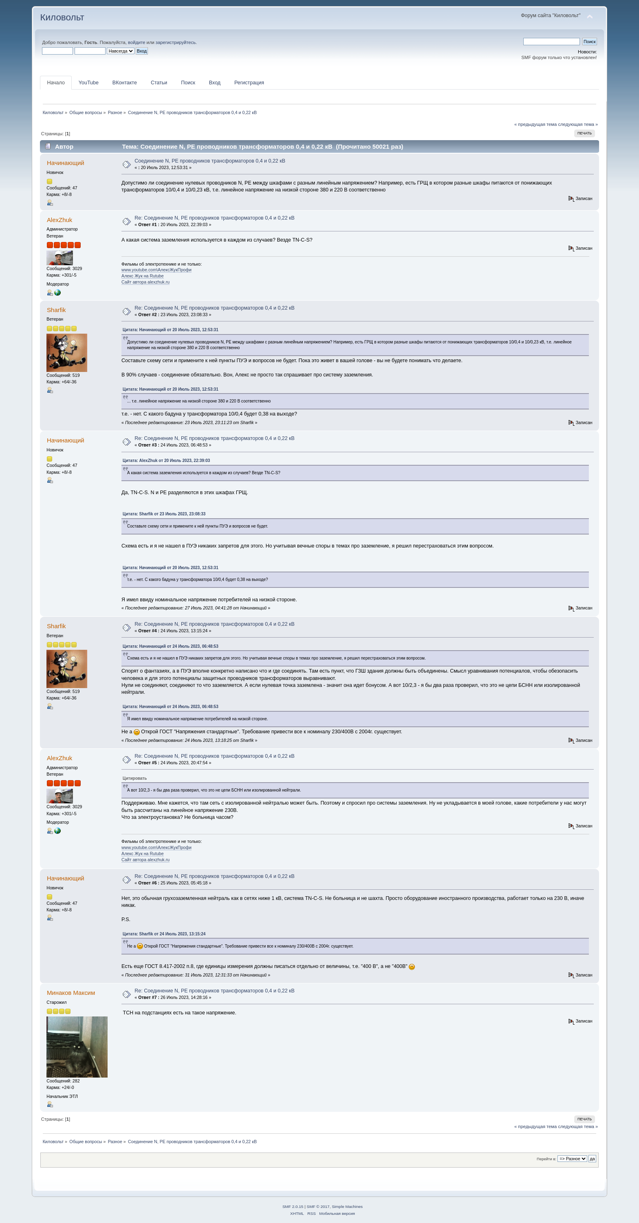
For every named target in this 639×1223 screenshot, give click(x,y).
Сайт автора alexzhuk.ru (145, 281)
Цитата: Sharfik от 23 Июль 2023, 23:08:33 (164, 514)
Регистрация (249, 83)
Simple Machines (347, 1206)
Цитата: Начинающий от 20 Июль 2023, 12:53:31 (170, 330)
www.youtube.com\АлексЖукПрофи (156, 269)
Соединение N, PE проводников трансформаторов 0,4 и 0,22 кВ (209, 161)
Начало (55, 83)
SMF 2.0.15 (293, 1206)
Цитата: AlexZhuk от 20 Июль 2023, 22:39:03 (166, 460)
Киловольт (62, 17)
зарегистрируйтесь (176, 42)
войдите (136, 42)
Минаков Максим (71, 992)
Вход (214, 83)
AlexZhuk (59, 219)
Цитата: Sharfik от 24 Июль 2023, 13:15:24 (164, 934)
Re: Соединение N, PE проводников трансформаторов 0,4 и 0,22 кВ (214, 218)
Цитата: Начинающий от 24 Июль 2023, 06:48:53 (170, 646)
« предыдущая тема (535, 124)
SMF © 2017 (318, 1206)
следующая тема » (578, 124)
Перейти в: (546, 1159)
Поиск (188, 83)
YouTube (89, 83)
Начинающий (65, 162)
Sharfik (56, 309)
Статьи (159, 83)
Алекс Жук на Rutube (142, 275)
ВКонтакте (124, 83)
